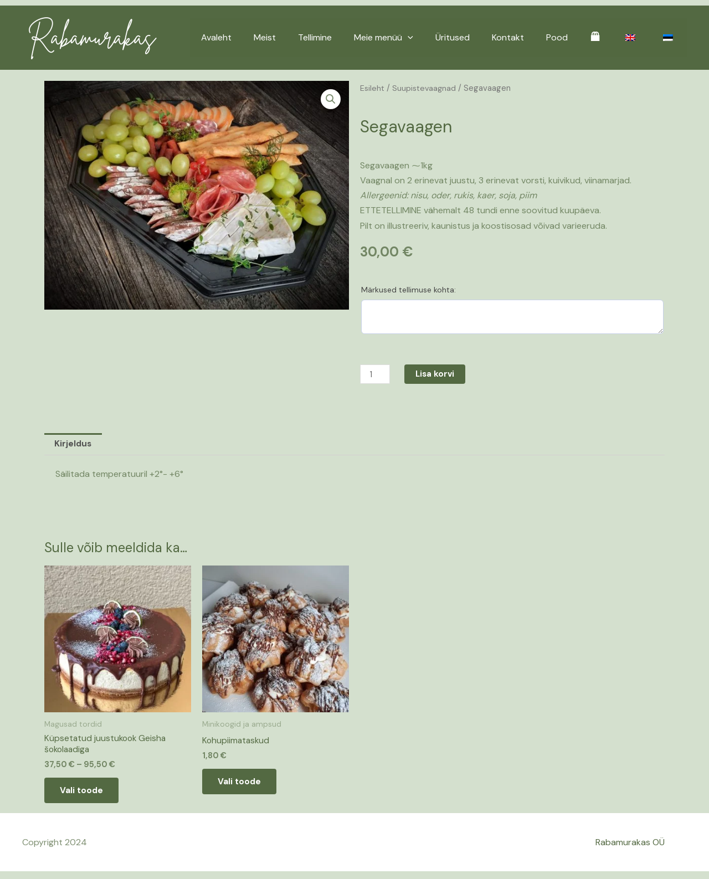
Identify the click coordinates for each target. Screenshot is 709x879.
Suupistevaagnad (425, 88)
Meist (302, 37)
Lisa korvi (438, 374)
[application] (436, 37)
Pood (572, 37)
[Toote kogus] (376, 374)
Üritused (477, 37)
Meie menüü (412, 37)
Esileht (372, 88)
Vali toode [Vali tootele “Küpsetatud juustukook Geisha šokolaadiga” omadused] (88, 795)
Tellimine (348, 37)
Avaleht (258, 37)
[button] (330, 100)
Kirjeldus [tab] (74, 445)
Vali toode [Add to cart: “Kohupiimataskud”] (246, 786)
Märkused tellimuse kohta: (408, 290)
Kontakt (528, 37)
